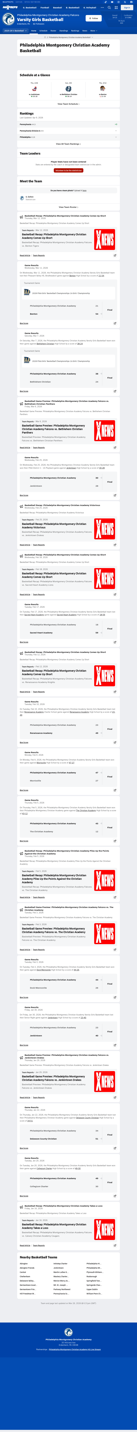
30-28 (102, 468)
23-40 (83, 1017)
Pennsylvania (25, 124)
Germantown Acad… (28, 1285)
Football (45, 7)
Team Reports (28, 230)
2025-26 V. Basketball (15, 30)
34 (97, 1130)
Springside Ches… (94, 1285)
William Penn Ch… (94, 1293)
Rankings (75, 30)
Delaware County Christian (87, 1117)
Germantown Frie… (28, 1289)
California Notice (76, 1395)
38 (97, 373)
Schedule (43, 30)
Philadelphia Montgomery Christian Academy (49, 306)
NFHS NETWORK (33, 2)
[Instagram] (118, 2)
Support (68, 1402)
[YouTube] (112, 2)
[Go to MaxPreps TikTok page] (49, 1379)
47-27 (71, 762)
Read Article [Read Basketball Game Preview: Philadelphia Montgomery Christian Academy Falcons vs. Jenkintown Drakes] (25, 1097)
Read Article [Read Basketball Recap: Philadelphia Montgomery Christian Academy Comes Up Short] (25, 255)
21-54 (101, 275)
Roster (53, 30)
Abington (24, 1263)
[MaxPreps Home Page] (45, 37)
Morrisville (41, 762)
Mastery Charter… (61, 1276)
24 (97, 381)
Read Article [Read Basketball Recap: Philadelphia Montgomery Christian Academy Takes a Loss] (25, 1245)
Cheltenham (25, 1276)
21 (97, 305)
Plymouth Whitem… (95, 1272)
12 (97, 831)
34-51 (30, 1121)
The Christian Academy (86, 810)
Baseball (57, 7)
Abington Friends (27, 1267)
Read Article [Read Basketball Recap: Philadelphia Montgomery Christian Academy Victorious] (25, 544)
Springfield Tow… (94, 1280)
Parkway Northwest (62, 1289)
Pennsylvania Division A (30, 130)
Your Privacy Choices (68, 1399)
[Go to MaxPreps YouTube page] (59, 1379)
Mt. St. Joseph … (61, 1285)
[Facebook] (131, 2)
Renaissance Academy (34, 712)
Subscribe (60, 1391)
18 (97, 624)
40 (97, 1035)
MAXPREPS (8, 2)
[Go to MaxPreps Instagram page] (68, 1379)
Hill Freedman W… (28, 1293)
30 (97, 477)
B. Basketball (72, 7)
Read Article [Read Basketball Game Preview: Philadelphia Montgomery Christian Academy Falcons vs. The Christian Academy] (25, 949)
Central (23, 1272)
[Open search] (109, 7)
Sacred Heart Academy (34, 614)
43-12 (25, 813)
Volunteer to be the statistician (69, 170)
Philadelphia (25, 137)
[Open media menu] (116, 7)
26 (97, 987)
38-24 (80, 343)
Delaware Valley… (27, 1280)
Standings (63, 30)
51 (97, 1138)
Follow (93, 18)
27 (97, 780)
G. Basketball (30, 7)
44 (97, 979)
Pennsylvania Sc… (61, 1293)
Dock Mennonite (44, 970)
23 (97, 725)
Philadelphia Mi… (94, 1267)
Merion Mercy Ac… (62, 1280)
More (93, 30)
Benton (72, 275)
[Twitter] (125, 2)
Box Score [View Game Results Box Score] (24, 323)
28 (97, 485)
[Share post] (115, 255)
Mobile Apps (74, 1386)
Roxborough (92, 1276)
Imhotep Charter (60, 1263)
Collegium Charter (44, 1168)
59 (97, 632)
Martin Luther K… (61, 1272)
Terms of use (58, 1395)
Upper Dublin (92, 1289)
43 (97, 823)
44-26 (76, 970)
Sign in (127, 7)
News (84, 30)
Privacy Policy (75, 1391)
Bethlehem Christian (45, 343)
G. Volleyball (89, 7)
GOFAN (19, 2)
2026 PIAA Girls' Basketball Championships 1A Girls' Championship (57, 293)
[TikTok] (106, 2)
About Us (61, 1386)
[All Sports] (102, 7)
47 (97, 772)
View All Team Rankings (68, 143)
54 (97, 313)
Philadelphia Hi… (94, 1263)
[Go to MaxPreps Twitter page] (78, 1379)
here (84, 190)
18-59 (102, 614)
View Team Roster (68, 207)
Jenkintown (71, 468)
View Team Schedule (68, 103)
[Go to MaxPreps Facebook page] (88, 1379)
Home (33, 30)
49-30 (78, 1168)
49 (97, 733)
